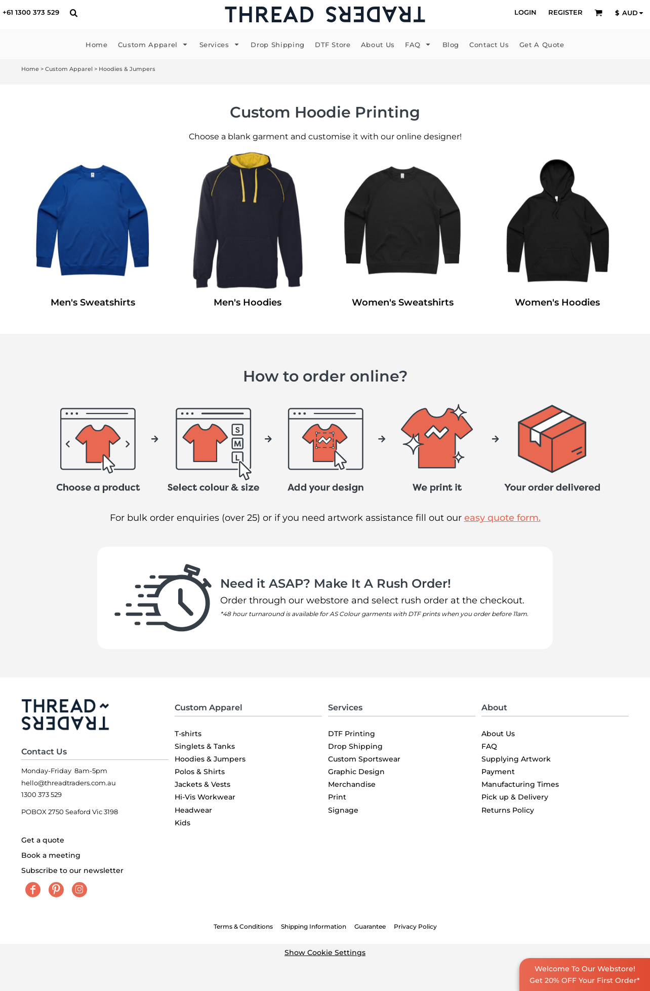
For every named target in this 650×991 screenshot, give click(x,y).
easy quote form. (502, 517)
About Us (498, 733)
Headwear (193, 810)
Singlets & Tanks (205, 746)
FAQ (489, 746)
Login (525, 12)
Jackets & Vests (202, 784)
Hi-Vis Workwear (205, 797)
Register (565, 12)
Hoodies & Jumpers (210, 759)
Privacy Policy (415, 926)
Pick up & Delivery (514, 797)
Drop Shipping (355, 746)
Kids (182, 822)
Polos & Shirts (200, 771)
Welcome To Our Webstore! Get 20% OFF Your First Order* (585, 974)
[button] (73, 13)
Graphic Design (356, 771)
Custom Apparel (69, 68)
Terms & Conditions (243, 926)
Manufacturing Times (520, 784)
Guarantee (370, 926)
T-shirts (188, 733)
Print (337, 797)
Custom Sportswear (364, 759)
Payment (498, 771)
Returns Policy (507, 810)
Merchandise (352, 784)
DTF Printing (351, 733)
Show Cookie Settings (325, 952)
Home (30, 68)
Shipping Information (313, 926)
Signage (343, 810)
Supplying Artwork (516, 759)
